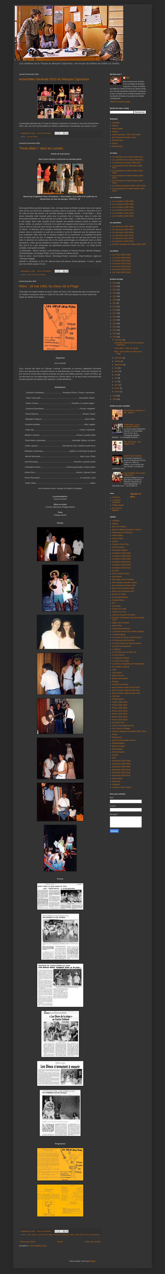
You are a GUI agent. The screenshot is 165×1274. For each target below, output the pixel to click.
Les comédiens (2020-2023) (123, 216)
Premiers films (117, 140)
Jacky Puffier (117, 626)
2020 (115, 303)
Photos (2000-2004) (119, 705)
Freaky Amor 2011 (119, 612)
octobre (118, 361)
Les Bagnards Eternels (121, 658)
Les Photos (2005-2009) (121, 261)
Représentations (118, 743)
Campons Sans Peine (120, 544)
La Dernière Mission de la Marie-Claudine (128, 632)
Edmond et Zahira (119, 594)
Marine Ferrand (118, 676)
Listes (114, 670)
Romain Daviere (118, 752)
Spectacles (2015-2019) (121, 773)
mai (116, 378)
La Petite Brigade (118, 635)
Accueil (60, 1242)
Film (113, 603)
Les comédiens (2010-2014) (123, 210)
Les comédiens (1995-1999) (123, 201)
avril (116, 382)
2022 (115, 296)
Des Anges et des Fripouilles (123, 580)
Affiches (115, 126)
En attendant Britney (120, 597)
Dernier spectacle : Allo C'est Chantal (126, 135)
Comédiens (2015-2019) (121, 565)
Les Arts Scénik (32, 136)
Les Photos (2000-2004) (121, 258)
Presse (87, 1235)
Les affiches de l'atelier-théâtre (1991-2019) (129, 186)
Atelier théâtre (31, 1235)
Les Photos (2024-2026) (121, 272)
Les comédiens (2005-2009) (123, 207)
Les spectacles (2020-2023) (122, 241)
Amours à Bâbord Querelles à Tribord (126, 530)
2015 (115, 320)
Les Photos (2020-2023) (121, 269)
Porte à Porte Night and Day (123, 726)
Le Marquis (116, 649)
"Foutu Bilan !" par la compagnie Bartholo (131, 426)
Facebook (116, 497)
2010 (115, 337)
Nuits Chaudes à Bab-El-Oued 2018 (126, 690)
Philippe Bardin (118, 505)
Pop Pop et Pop (118, 723)
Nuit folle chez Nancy (120, 684)
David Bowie (117, 577)
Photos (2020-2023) (119, 717)
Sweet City (116, 781)
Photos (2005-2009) (119, 708)
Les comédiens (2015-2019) (123, 213)
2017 (115, 313)
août (116, 368)
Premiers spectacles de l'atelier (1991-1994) (68, 1235)
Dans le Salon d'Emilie (120, 574)
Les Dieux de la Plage (44, 1235)
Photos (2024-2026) (119, 720)
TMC (128, 78)
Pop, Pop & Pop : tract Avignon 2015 (132, 443)
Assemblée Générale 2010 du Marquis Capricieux (54, 79)
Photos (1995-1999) (119, 702)
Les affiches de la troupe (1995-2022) (126, 163)
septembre (119, 365)
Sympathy (116, 784)
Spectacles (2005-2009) (121, 767)
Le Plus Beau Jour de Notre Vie (124, 652)
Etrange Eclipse (118, 600)
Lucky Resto (117, 673)
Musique (115, 682)
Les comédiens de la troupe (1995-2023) (127, 160)
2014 (115, 323)
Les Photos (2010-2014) (121, 264)
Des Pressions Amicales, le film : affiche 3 (134, 411)
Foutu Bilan (42, 274)
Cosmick (115, 571)
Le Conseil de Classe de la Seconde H (127, 637)
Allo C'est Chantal (119, 527)
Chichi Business (118, 547)
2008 (115, 399)
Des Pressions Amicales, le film (124, 137)
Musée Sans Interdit (120, 678)
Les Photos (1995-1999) (121, 255)
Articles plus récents (27, 1242)
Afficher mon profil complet (120, 102)
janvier (117, 392)
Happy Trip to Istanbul (120, 623)
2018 (115, 310)
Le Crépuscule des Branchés (123, 640)
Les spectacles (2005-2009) (122, 232)
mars (117, 385)
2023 (115, 293)
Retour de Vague (118, 746)
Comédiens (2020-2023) (121, 568)
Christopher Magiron (120, 550)
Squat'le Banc (117, 778)
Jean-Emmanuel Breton (121, 629)
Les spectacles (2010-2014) (122, 235)
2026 (115, 283)
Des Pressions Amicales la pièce (124, 583)
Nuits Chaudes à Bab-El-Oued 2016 (126, 687)
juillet (117, 371)
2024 (115, 290)
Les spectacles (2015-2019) (122, 238)
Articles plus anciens (92, 1242)
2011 (115, 334)
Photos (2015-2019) (119, 714)
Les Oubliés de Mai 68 (120, 667)
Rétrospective (95, 1235)
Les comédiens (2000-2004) (123, 204)
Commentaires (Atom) (38, 1246)
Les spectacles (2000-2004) (122, 230)
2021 (115, 300)
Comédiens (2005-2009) (121, 559)
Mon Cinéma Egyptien (117, 509)
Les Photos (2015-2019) (121, 267)
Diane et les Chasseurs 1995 (123, 588)
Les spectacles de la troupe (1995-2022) (127, 157)
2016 (115, 317)
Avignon (115, 132)
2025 (115, 286)
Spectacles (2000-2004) (121, 764)
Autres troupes (32, 274)
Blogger (93, 1261)
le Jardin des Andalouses (121, 646)
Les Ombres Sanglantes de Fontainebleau (128, 664)
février (117, 388)
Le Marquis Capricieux (116, 501)
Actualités (116, 123)
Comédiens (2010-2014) (121, 562)
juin (116, 375)
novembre (119, 358)
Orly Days (116, 696)
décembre (119, 340)
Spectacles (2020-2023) (121, 775)
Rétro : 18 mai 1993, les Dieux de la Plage (49, 286)
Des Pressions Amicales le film (124, 585)
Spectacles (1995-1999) (121, 761)
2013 (115, 327)
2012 (115, 330)
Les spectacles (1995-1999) (122, 226)
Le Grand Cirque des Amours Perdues (126, 643)
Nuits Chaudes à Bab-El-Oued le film (126, 693)
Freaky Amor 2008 (119, 609)
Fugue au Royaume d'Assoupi (123, 615)
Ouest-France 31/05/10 (133, 456)
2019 (115, 307)
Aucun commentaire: (44, 133)
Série (114, 758)
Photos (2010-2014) (119, 711)
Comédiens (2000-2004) (121, 556)
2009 (115, 396)
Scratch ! (115, 755)
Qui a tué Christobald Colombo (124, 740)
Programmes (117, 737)
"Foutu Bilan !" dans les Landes (41, 148)
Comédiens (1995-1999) (121, 553)
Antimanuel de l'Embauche (122, 533)
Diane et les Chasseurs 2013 (123, 591)
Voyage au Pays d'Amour (121, 787)
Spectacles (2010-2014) (121, 770)
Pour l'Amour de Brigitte (121, 728)
